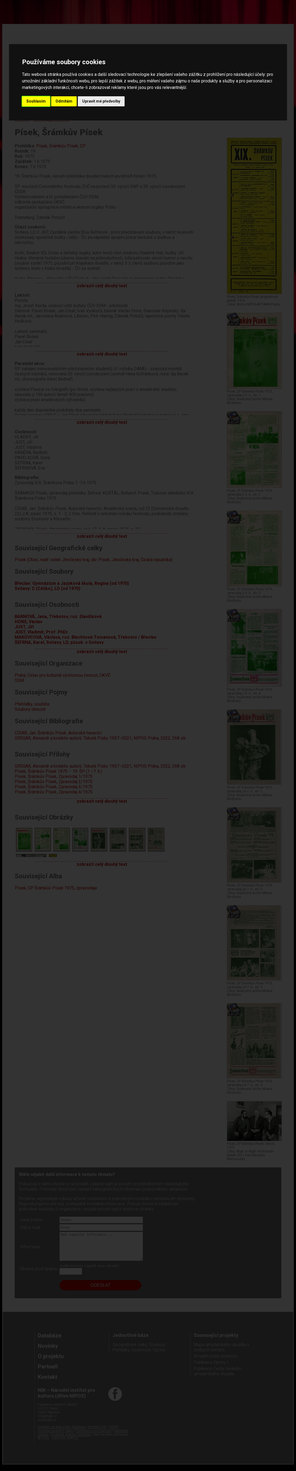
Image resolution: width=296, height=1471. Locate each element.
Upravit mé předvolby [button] (101, 101)
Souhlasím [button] (36, 101)
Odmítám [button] (63, 101)
